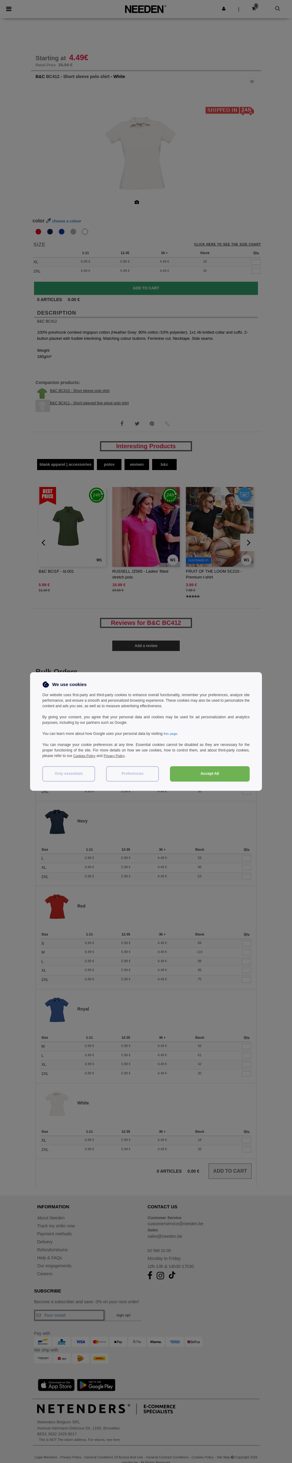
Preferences (132, 773)
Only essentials (69, 773)
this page (171, 734)
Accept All (210, 773)
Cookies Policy (85, 756)
